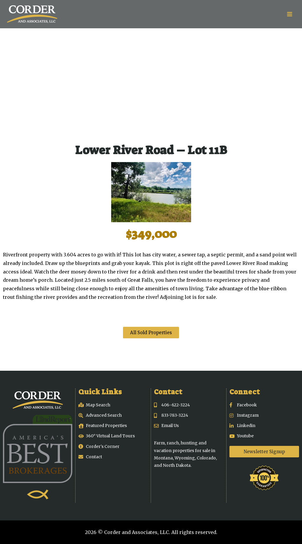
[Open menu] (289, 14)
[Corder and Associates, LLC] (32, 14)
